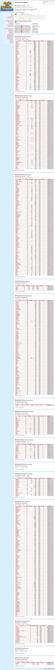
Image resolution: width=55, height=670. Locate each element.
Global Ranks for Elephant (9, 28)
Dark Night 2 (17, 333)
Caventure (17, 304)
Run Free (17, 154)
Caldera (17, 182)
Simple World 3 (18, 157)
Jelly (16, 355)
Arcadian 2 (17, 213)
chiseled (17, 221)
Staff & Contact (10, 25)
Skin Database (10, 22)
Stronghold (17, 204)
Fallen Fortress (18, 345)
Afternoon (17, 101)
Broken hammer (18, 329)
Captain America (18, 121)
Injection (17, 351)
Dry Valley (17, 184)
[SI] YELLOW (17, 117)
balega (16, 327)
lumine (16, 138)
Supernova (17, 198)
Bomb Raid (17, 328)
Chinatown (17, 200)
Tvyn (16, 270)
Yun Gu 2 (17, 274)
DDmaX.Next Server (10, 35)
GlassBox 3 (17, 69)
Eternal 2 (17, 129)
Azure (16, 326)
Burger (17, 219)
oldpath (17, 368)
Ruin (16, 260)
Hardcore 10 (17, 203)
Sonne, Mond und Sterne (19, 162)
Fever (16, 232)
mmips (16, 251)
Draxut (16, 339)
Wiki (12, 19)
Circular (17, 61)
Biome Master (18, 215)
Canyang (17, 120)
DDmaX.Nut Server (10, 37)
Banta (16, 55)
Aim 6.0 (17, 208)
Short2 (16, 156)
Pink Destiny (17, 256)
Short (16, 155)
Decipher (17, 62)
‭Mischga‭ (34, 28)
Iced (16, 75)
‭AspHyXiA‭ (34, 25)
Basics (16, 56)
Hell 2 (26, 25)
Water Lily (17, 88)
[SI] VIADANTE (18, 116)
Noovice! (17, 110)
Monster (17, 109)
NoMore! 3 (17, 253)
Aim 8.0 (17, 209)
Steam (12, 20)
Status (12, 14)
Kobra (16, 49)
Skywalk (17, 262)
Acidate (17, 206)
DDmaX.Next (24, 27)
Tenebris (17, 265)
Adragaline (17, 322)
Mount (16, 141)
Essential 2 (17, 344)
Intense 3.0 (17, 242)
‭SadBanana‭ (34, 29)
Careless (17, 59)
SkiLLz (16, 160)
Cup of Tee (17, 102)
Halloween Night (18, 74)
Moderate (23, 25)
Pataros (17, 370)
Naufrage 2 (17, 192)
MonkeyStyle (17, 191)
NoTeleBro (17, 366)
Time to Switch (18, 268)
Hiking (16, 350)
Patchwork (17, 147)
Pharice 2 (17, 148)
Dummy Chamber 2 (18, 309)
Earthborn (17, 104)
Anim (16, 325)
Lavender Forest (18, 77)
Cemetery (17, 220)
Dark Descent (17, 183)
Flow (16, 186)
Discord (8, 17)
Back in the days (18, 201)
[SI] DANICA (17, 114)
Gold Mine (17, 73)
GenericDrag (17, 347)
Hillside (17, 241)
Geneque (17, 67)
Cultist (16, 332)
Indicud (17, 187)
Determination (18, 226)
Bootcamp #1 (17, 119)
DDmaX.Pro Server (10, 36)
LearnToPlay (17, 42)
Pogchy (17, 150)
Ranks (12, 15)
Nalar (16, 361)
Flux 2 (16, 235)
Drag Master (17, 302)
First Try (17, 233)
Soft (16, 161)
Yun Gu (17, 168)
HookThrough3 (18, 107)
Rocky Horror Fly (18, 259)
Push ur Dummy (18, 372)
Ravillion (17, 288)
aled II (16, 211)
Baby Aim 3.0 (17, 118)
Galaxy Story (17, 130)
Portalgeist (17, 371)
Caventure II (17, 305)
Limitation (17, 137)
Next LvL (17, 252)
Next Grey (17, 142)
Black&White (17, 217)
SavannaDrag (17, 313)
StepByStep (17, 43)
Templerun (17, 318)
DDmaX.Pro (24, 31)
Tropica (17, 111)
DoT (26, 31)
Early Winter (17, 126)
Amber (16, 324)
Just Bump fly (18, 357)
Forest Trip (17, 237)
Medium (17, 249)
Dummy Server (10, 33)
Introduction (17, 48)
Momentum (17, 360)
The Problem (17, 164)
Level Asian (17, 246)
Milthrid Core (17, 190)
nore (16, 365)
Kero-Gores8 (17, 136)
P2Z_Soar (17, 146)
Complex (17, 223)
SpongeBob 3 (17, 163)
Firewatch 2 (17, 64)
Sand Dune (17, 196)
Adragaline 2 (17, 323)
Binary (16, 286)
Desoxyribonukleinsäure (19, 125)
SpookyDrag (17, 317)
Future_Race (17, 66)
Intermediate (17, 243)
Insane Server (11, 32)
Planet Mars (17, 51)
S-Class (26, 32)
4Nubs (16, 53)
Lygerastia (17, 139)
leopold (17, 245)
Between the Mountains (19, 181)
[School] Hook (18, 54)
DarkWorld (17, 336)
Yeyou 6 (17, 273)
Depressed (17, 124)
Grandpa (17, 240)
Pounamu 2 (17, 84)
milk (16, 250)
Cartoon (17, 47)
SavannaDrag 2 (18, 314)
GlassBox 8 (17, 72)
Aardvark (17, 205)
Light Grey (17, 78)
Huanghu (26, 28)
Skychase (17, 316)
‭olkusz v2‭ (34, 32)
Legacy (17, 359)
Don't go (17, 227)
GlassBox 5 (17, 70)
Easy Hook (17, 128)
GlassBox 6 (17, 71)
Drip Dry (17, 341)
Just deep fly (17, 320)
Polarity (17, 257)
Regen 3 (17, 258)
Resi (16, 310)
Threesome (17, 267)
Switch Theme (10, 26)
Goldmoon (17, 239)
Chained (17, 307)
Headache (17, 349)
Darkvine (17, 335)
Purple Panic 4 (18, 151)
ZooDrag (17, 319)
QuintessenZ (17, 194)
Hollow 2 (17, 133)
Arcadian (17, 212)
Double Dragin (18, 228)
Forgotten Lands (18, 105)
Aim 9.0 (17, 180)
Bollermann (17, 218)
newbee (17, 81)
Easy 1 (16, 63)
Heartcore (17, 287)
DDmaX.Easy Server (10, 34)
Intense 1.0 (17, 134)
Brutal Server (11, 31)
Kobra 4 (17, 50)
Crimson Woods (18, 123)
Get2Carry (17, 348)
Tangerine (17, 45)
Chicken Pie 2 (18, 60)
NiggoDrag (17, 143)
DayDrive (17, 103)
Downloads (8, 20)
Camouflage (17, 46)
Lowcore (28, 14)
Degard (17, 225)
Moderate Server (10, 30)
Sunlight (17, 86)
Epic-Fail (17, 230)
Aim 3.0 (17, 207)
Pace (16, 369)
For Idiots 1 (17, 65)
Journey (17, 244)
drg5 (16, 340)
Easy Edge (17, 127)
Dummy (23, 28)
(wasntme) (17, 52)
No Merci (17, 144)
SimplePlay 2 (17, 158)
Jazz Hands (17, 354)
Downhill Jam (17, 308)
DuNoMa (17, 342)
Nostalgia (17, 193)
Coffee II (26, 29)
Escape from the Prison (19, 343)
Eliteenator (17, 229)
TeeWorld (17, 87)
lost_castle (17, 247)
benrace (17, 57)
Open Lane (17, 82)
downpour (17, 338)
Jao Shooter (17, 353)
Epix (16, 89)
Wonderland (17, 112)
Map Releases (10, 16)
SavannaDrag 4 (18, 315)
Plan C (16, 149)
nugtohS (17, 367)
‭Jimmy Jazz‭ (34, 31)
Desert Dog (17, 337)
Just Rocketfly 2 (18, 358)
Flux (16, 234)
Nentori (17, 362)
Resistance (17, 289)
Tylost (27, 27)
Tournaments (10, 21)
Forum (12, 17)
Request (17, 152)
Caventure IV (17, 306)
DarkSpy (17, 334)
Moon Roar (17, 140)
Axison (17, 41)
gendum (17, 346)
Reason (17, 199)
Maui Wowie (17, 80)
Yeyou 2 (17, 167)
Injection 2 (17, 352)
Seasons (17, 85)
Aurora (17, 303)
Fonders (17, 236)
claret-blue (17, 222)
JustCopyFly (17, 321)
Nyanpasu (17, 255)
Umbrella (17, 271)
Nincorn (17, 363)
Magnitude (17, 108)
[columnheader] (19, 40)
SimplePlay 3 (17, 159)
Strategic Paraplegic (18, 264)
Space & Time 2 (18, 263)
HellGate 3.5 (17, 132)
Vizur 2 (17, 166)
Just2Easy (17, 76)
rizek (16, 153)
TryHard (17, 269)
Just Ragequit (18, 188)
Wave (16, 272)
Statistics (11, 24)
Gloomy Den (17, 238)
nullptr (16, 254)
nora (16, 364)
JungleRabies (18, 356)
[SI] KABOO (17, 115)
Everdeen (17, 185)
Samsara (17, 311)
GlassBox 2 (17, 68)
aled (16, 210)
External (17, 231)
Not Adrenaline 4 (18, 145)
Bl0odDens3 (17, 216)
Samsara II (17, 312)
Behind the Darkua (18, 214)
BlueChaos (17, 58)
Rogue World (17, 195)
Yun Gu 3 (17, 275)
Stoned (17, 197)
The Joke (17, 266)
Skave (16, 261)
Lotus (16, 248)
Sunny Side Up (18, 44)
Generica (17, 202)
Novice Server (11, 29)
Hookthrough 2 (18, 106)
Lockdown (17, 189)
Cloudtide (17, 331)
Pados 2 (17, 83)
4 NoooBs (17, 113)
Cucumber (17, 224)
